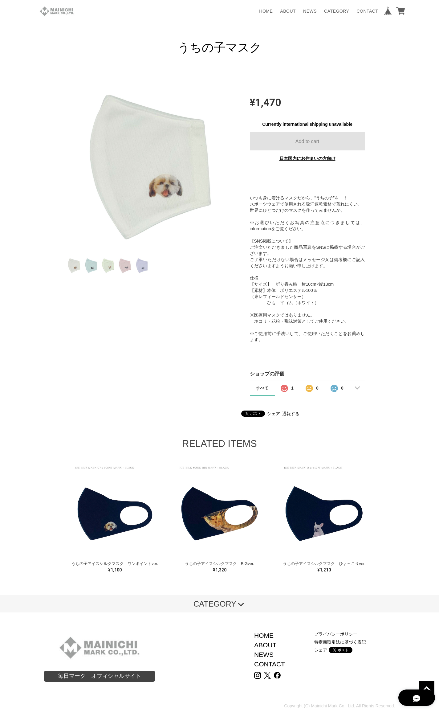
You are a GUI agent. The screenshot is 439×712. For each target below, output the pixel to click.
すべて (262, 388)
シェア (273, 413)
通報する (290, 413)
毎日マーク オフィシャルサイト (99, 676)
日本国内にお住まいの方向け (307, 158)
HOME (266, 11)
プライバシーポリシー (335, 634)
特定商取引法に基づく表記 (340, 642)
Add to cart (307, 141)
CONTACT (367, 11)
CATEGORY (336, 11)
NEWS (310, 11)
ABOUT (288, 11)
